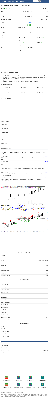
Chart (13, 1)
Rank (17, 1)
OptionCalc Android (42, 387)
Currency (22, 1)
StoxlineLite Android (18, 387)
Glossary (21, 392)
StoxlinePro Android (30, 387)
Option (15, 392)
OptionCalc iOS (42, 380)
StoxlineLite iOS (18, 380)
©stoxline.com (3, 392)
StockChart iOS (6, 380)
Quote (9, 1)
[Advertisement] (24, 61)
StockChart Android (6, 387)
